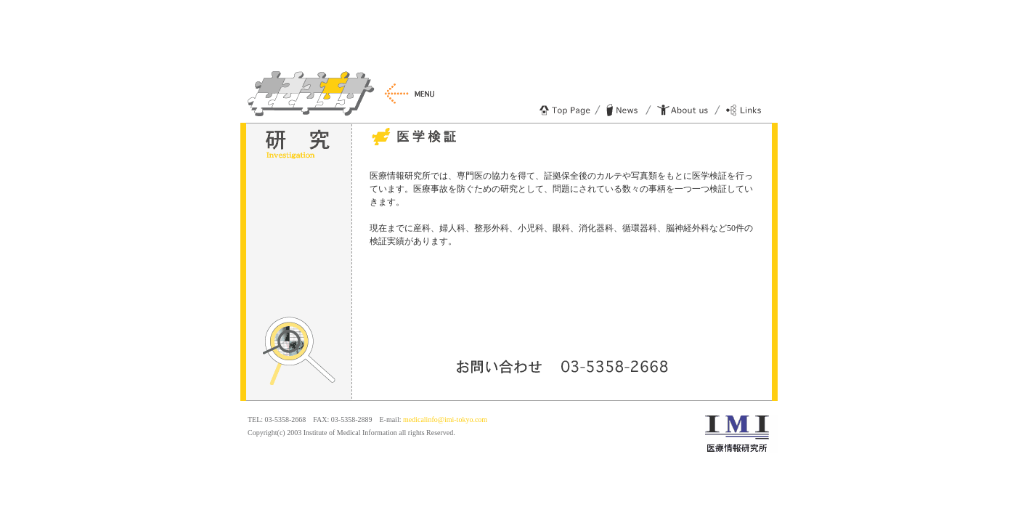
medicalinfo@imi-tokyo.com (445, 419)
